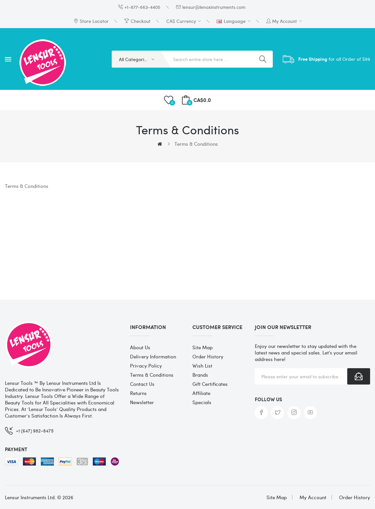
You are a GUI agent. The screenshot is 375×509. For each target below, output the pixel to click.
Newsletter (142, 402)
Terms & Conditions (196, 143)
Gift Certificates (210, 383)
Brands (200, 374)
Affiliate (201, 393)
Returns (138, 393)
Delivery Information (153, 356)
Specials (201, 402)
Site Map (202, 347)
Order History (207, 356)
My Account (313, 497)
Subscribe (358, 376)
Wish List (202, 365)
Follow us (268, 399)
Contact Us (142, 383)
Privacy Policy (146, 365)
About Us (140, 347)
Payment (16, 449)
